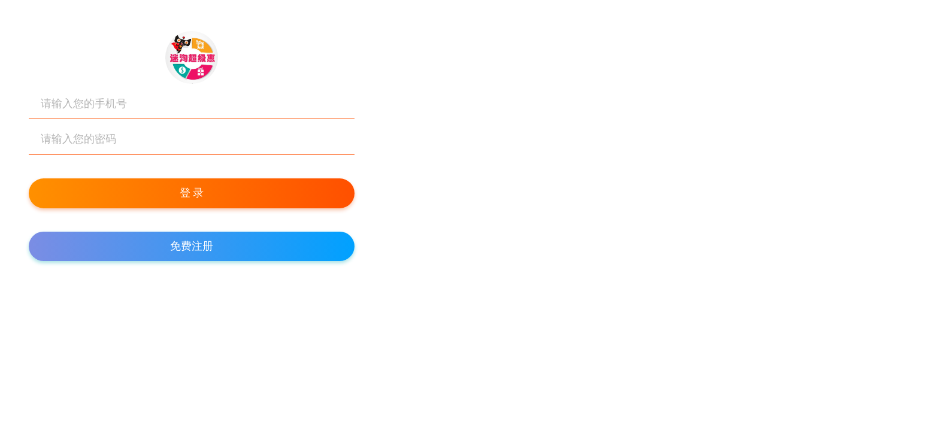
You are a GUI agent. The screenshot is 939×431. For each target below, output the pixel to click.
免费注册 (191, 246)
